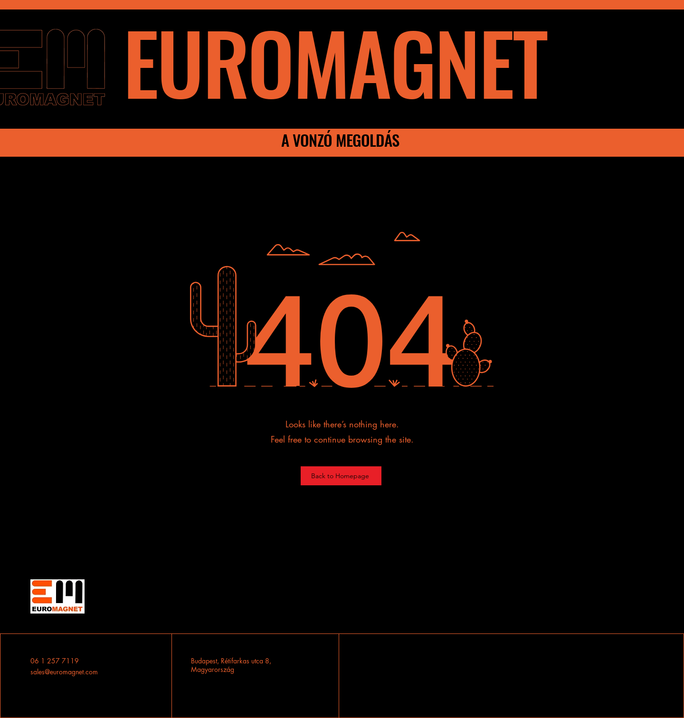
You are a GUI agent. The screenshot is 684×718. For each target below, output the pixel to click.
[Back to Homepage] (341, 475)
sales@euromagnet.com (64, 671)
